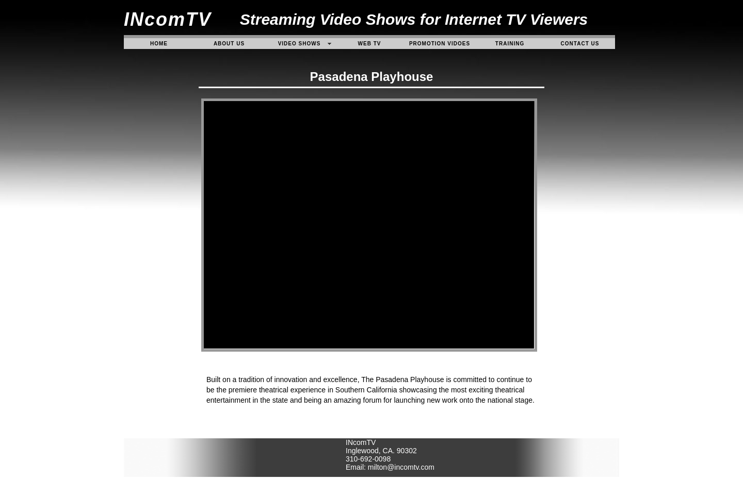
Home (159, 43)
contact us (580, 43)
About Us (229, 43)
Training (509, 43)
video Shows (299, 43)
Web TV (369, 43)
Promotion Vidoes (439, 43)
